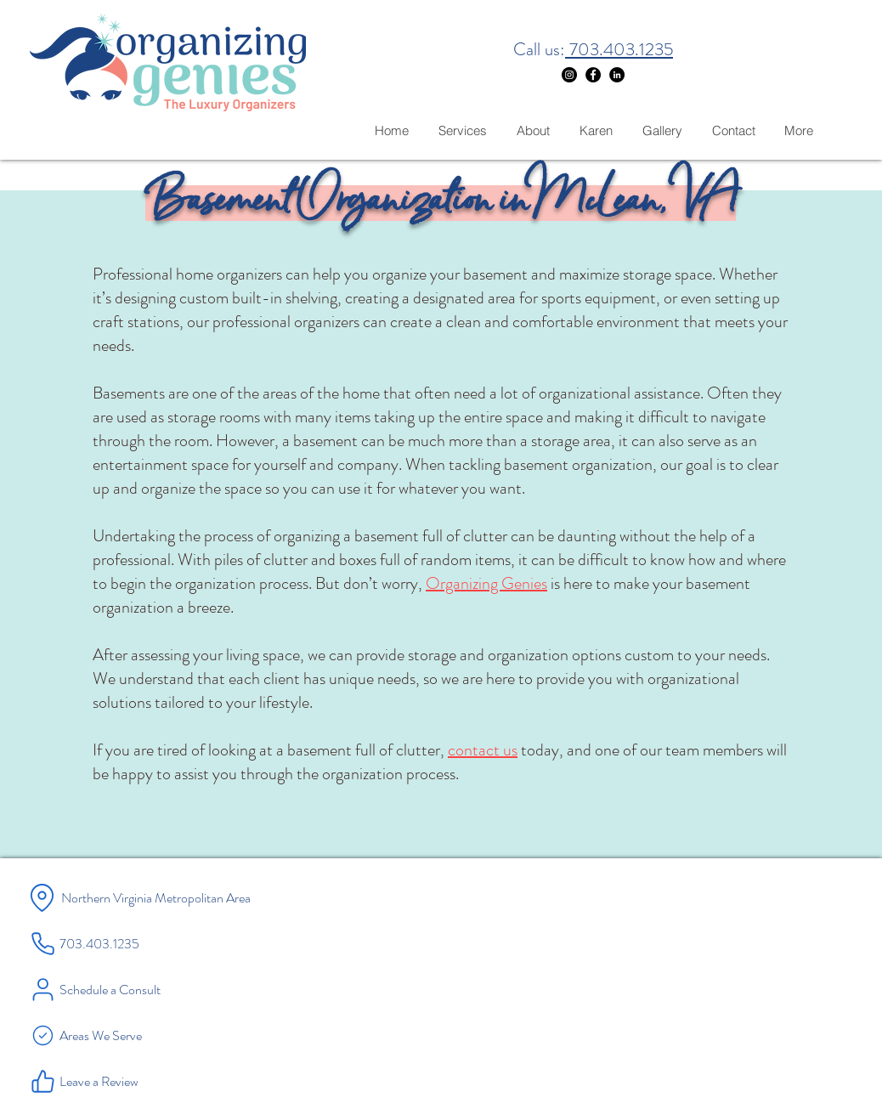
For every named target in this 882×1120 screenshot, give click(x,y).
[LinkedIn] (617, 74)
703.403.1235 (619, 49)
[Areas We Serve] (127, 1035)
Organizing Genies (486, 583)
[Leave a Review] (127, 1081)
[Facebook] (593, 74)
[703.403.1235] (118, 943)
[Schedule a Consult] (127, 989)
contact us (482, 750)
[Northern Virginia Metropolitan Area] (188, 897)
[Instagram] (569, 74)
